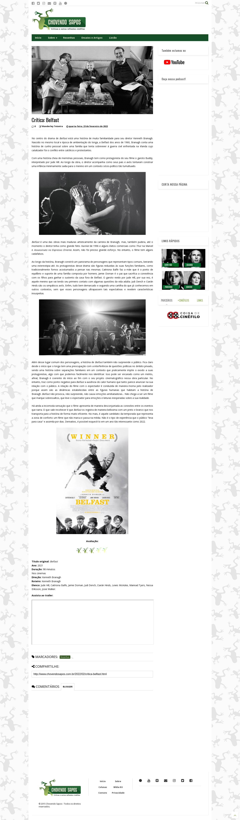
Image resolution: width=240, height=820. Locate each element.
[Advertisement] (147, 20)
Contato (102, 792)
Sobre (52, 37)
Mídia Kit (118, 787)
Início (38, 37)
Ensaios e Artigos (92, 37)
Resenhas (69, 37)
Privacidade (118, 792)
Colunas (102, 787)
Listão (113, 37)
